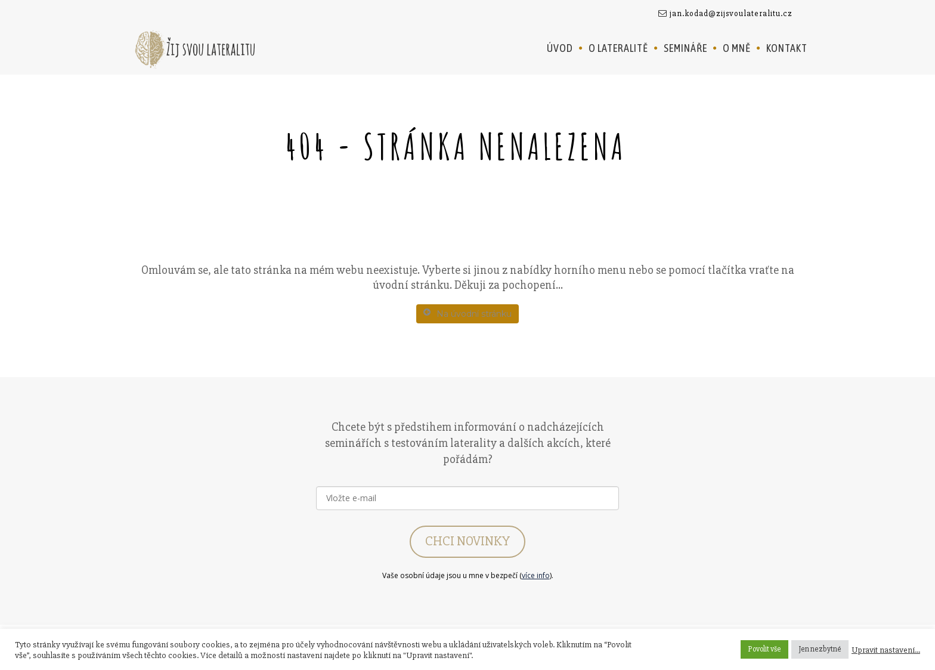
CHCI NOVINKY (467, 541)
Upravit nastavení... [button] (886, 649)
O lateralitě (618, 48)
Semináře (685, 48)
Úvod (560, 48)
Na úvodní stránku (467, 313)
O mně (737, 48)
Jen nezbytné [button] (819, 649)
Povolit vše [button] (764, 649)
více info (536, 575)
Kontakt (786, 48)
